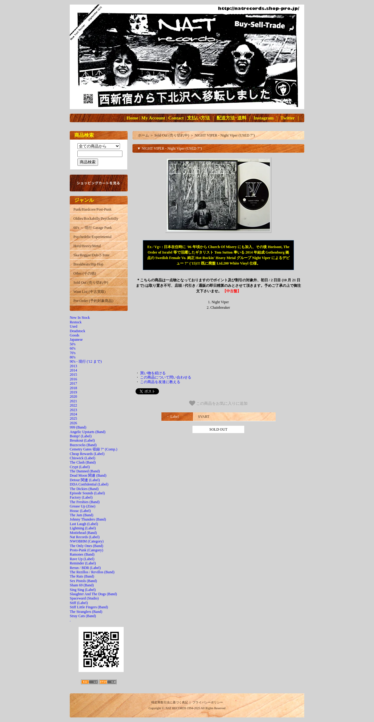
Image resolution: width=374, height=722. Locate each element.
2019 (73, 392)
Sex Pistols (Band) (83, 581)
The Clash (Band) (83, 462)
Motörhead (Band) (83, 533)
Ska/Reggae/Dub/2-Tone (91, 255)
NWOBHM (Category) (87, 541)
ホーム (143, 135)
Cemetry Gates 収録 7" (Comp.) (93, 449)
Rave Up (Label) (82, 559)
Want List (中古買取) (89, 292)
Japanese (76, 339)
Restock (76, 322)
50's (73, 344)
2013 (73, 366)
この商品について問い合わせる (165, 377)
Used (73, 326)
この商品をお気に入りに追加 (218, 403)
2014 (73, 370)
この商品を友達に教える (160, 382)
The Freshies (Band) (85, 502)
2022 (73, 405)
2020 (73, 396)
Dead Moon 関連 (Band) (88, 475)
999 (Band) (78, 427)
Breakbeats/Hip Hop (88, 264)
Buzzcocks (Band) (83, 445)
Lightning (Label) (83, 528)
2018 (73, 388)
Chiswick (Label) (82, 458)
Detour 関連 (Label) (85, 480)
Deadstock (77, 331)
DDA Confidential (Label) (89, 484)
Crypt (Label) (80, 467)
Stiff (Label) (79, 603)
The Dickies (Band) (84, 489)
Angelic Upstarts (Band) (87, 432)
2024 (73, 414)
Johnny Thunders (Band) (88, 519)
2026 (73, 423)
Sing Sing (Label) (83, 590)
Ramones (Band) (82, 554)
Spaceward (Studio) (84, 598)
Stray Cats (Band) (83, 616)
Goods (74, 335)
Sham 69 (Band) (82, 585)
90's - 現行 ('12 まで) (86, 361)
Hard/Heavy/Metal (87, 246)
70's (73, 353)
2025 (73, 418)
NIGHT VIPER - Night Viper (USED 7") (225, 135)
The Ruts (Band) (82, 576)
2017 (73, 383)
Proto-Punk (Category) (86, 550)
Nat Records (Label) (85, 537)
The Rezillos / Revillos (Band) (92, 572)
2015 (73, 374)
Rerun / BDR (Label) (85, 568)
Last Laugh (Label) (84, 524)
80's (73, 357)
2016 (73, 379)
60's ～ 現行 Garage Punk (92, 228)
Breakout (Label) (82, 440)
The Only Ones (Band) (86, 546)
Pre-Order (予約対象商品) (93, 301)
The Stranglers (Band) (86, 612)
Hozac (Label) (80, 511)
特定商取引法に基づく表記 (169, 702)
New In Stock (80, 317)
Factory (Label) (81, 497)
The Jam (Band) (81, 515)
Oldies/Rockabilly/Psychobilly (95, 218)
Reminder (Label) (83, 563)
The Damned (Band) (85, 471)
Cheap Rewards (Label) (87, 454)
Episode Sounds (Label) (87, 493)
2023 (73, 410)
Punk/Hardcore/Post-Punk (92, 209)
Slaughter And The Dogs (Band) (93, 594)
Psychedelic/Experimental (92, 237)
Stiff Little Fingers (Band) (89, 607)
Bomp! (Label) (81, 436)
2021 (73, 401)
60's (73, 348)
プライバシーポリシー (207, 702)
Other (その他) (84, 273)
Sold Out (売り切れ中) (90, 282)
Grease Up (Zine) (82, 506)
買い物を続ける (153, 373)
